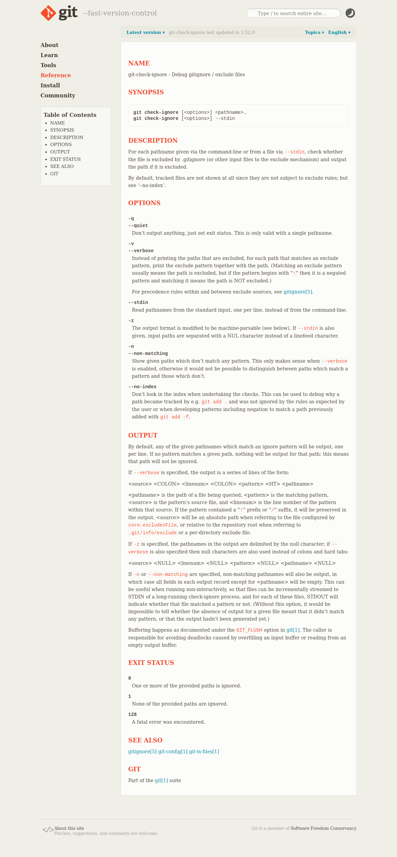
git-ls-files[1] (204, 751)
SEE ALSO (62, 166)
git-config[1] (173, 751)
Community (58, 95)
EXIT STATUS (65, 159)
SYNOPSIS (62, 130)
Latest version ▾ (146, 32)
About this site (69, 828)
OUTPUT (60, 151)
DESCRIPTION (66, 137)
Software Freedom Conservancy (323, 828)
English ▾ (339, 32)
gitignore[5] (298, 292)
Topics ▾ (314, 32)
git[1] (293, 630)
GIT (54, 173)
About (49, 45)
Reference (56, 75)
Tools (48, 65)
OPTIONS (61, 144)
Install (50, 85)
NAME (57, 123)
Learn (49, 55)
